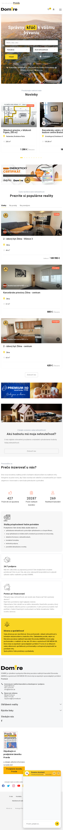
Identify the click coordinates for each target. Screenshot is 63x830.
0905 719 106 (9, 697)
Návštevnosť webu (18, 801)
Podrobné (45, 57)
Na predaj (13, 205)
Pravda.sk (42, 644)
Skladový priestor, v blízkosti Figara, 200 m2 (24, 130)
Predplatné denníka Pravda (14, 770)
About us (9, 808)
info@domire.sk (9, 689)
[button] (21, 157)
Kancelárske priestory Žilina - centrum (21, 293)
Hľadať (11, 57)
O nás (11, 796)
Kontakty (18, 796)
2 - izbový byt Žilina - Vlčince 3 (18, 239)
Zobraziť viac (31, 375)
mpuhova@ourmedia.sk (12, 698)
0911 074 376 (9, 688)
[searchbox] (31, 42)
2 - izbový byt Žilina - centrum (17, 346)
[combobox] (31, 42)
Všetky (3, 205)
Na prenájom (25, 205)
